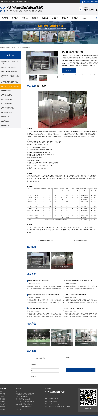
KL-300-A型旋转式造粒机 (9, 71)
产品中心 (25, 18)
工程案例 (35, 18)
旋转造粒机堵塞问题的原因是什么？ (40, 308)
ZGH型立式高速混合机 (9, 67)
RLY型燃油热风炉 (7, 95)
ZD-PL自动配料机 (7, 103)
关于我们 (15, 18)
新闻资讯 (65, 18)
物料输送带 (5, 125)
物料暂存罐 (5, 116)
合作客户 (55, 18)
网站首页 (5, 18)
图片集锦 (41, 86)
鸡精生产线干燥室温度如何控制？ (39, 280)
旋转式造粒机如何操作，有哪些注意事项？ (78, 280)
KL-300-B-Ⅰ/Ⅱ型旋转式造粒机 (10, 76)
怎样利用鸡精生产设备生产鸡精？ (75, 294)
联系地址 (86, 1)
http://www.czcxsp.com (55, 404)
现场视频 (45, 18)
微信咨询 (95, 1)
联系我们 (75, 18)
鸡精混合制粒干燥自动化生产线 (10, 62)
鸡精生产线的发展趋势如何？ (73, 308)
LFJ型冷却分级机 (7, 112)
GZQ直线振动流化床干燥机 (10, 82)
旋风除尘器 (5, 121)
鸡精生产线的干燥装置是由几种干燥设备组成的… (44, 294)
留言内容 (80, 361)
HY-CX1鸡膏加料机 (8, 108)
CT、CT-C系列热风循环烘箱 (10, 86)
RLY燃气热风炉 (6, 90)
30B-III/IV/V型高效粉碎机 (62, 343)
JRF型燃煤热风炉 (7, 99)
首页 (7, 47)
